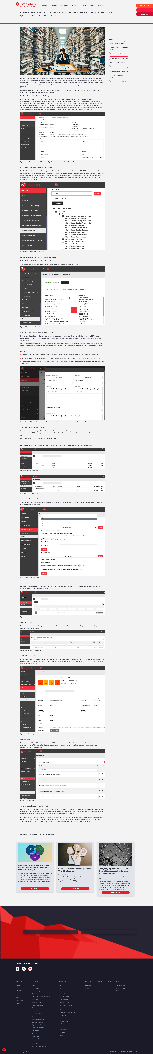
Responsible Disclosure (129, 1051)
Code (61, 1035)
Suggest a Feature (64, 1029)
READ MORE (35, 889)
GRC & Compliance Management (119, 71)
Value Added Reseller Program (120, 989)
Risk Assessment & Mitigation (118, 67)
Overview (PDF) (64, 999)
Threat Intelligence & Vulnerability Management (119, 48)
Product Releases (64, 994)
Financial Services (18, 986)
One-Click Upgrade (37, 1013)
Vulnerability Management (39, 1046)
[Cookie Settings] (4, 1049)
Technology (19, 1003)
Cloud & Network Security (117, 43)
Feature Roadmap (64, 996)
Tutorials (62, 991)
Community (63, 1032)
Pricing (92, 5)
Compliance (63, 1015)
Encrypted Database (37, 1022)
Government (19, 990)
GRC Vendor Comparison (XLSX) (66, 1006)
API (33, 1033)
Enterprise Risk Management (67, 1012)
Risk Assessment (36, 994)
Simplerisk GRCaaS (119, 985)
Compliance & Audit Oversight (118, 54)
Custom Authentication (38, 1019)
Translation (63, 1038)
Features (54, 5)
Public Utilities (19, 1000)
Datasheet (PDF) (64, 1002)
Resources (64, 5)
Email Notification (36, 1011)
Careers (87, 988)
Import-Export (36, 1036)
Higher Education (18, 996)
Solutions (45, 5)
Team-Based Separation (38, 1027)
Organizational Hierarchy (38, 1025)
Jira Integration (36, 1039)
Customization (36, 1008)
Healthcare (18, 993)
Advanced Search (36, 1002)
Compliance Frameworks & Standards (117, 76)
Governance (63, 1010)
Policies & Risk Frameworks (117, 62)
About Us (75, 5)
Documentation (64, 1021)
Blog (61, 988)
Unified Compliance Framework (37, 1042)
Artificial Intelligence (37, 1005)
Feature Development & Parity (118, 82)
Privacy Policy (114, 1051)
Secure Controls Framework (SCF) (41, 996)
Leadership (88, 985)
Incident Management (38, 991)
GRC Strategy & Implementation (119, 58)
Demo (84, 5)
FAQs (61, 1024)
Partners (101, 5)
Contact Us (88, 991)
